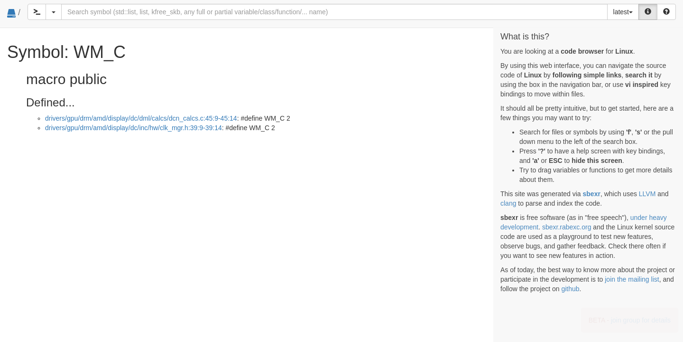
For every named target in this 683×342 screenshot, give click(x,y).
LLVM (647, 194)
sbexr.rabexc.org (566, 227)
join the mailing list (632, 279)
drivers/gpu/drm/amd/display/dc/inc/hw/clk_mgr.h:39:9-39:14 (133, 128)
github (570, 289)
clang (508, 203)
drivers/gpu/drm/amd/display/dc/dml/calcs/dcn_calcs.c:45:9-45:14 (141, 118)
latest (623, 12)
